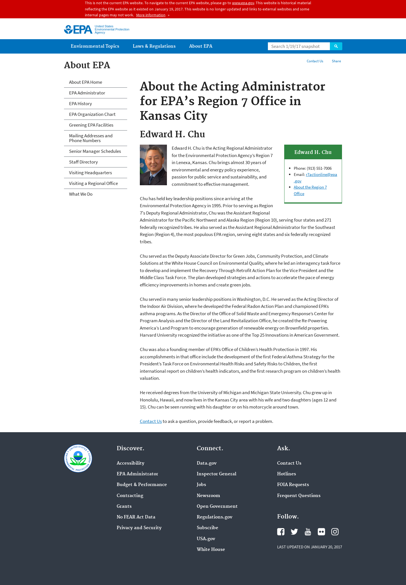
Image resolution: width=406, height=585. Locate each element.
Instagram (335, 531)
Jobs (201, 484)
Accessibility (130, 463)
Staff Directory (83, 162)
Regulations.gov (214, 517)
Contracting (130, 495)
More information (151, 14)
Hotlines (286, 474)
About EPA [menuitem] (200, 46)
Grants (124, 506)
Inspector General (216, 474)
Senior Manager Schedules (95, 151)
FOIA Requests (293, 484)
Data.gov (207, 463)
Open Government (217, 506)
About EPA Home (85, 82)
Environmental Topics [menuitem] (95, 46)
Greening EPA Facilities (91, 125)
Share (336, 61)
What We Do (80, 194)
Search (336, 46)
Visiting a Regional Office (93, 183)
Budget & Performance (142, 484)
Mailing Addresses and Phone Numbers (90, 138)
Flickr (321, 531)
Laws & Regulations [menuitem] (154, 46)
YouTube (308, 531)
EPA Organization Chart (92, 114)
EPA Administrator (87, 93)
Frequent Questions (299, 495)
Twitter (294, 531)
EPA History (80, 103)
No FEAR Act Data (136, 517)
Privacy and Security (139, 528)
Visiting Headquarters (90, 172)
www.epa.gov (243, 2)
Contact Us (315, 61)
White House (211, 549)
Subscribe (207, 528)
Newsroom (208, 495)
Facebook (280, 531)
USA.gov (206, 539)
